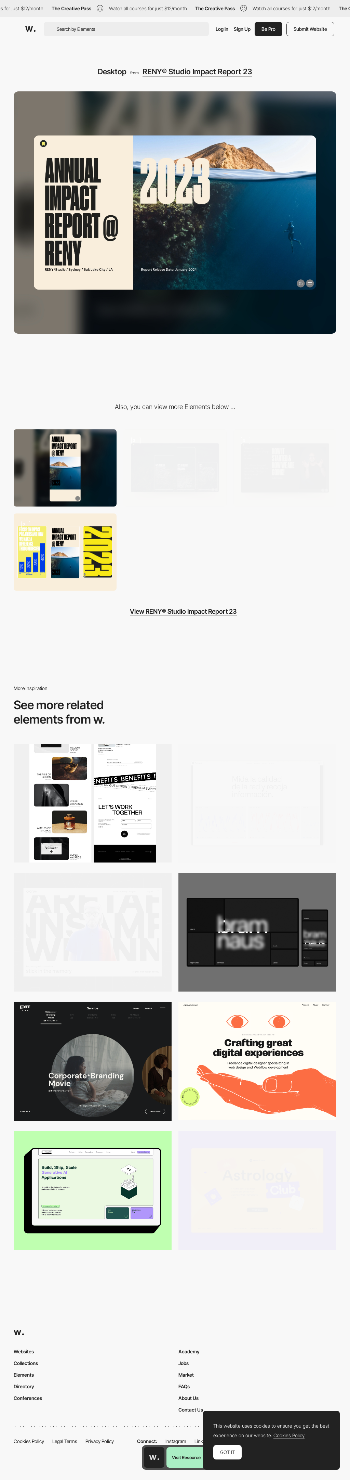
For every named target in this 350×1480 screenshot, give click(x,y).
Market (186, 1375)
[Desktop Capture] (257, 1190)
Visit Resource (186, 1457)
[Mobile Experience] (65, 552)
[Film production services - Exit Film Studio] (93, 1061)
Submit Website (310, 29)
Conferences (28, 1398)
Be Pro (268, 29)
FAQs (184, 1386)
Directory (24, 1386)
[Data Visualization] (257, 803)
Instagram (175, 1441)
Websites (24, 1351)
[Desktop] (93, 803)
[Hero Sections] (284, 468)
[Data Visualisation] (174, 468)
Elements (24, 1375)
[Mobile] (65, 468)
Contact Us (190, 1410)
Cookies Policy (29, 1441)
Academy (189, 1351)
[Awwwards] (30, 29)
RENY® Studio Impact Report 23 (197, 71)
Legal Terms (64, 1441)
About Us (188, 1398)
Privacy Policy (99, 1441)
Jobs (183, 1363)
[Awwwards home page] (154, 1457)
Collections (26, 1363)
